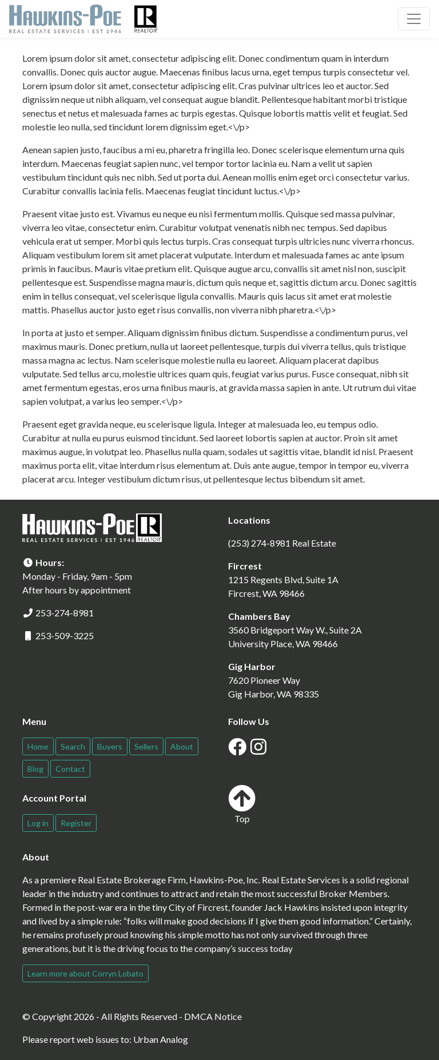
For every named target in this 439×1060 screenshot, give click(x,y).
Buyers (109, 746)
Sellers (146, 746)
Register (76, 823)
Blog (35, 769)
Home (38, 746)
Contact (70, 769)
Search (73, 746)
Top (242, 804)
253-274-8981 (64, 612)
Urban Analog (160, 1039)
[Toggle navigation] (414, 18)
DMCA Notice (213, 1016)
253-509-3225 (64, 635)
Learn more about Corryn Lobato (85, 973)
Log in (38, 823)
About (181, 746)
